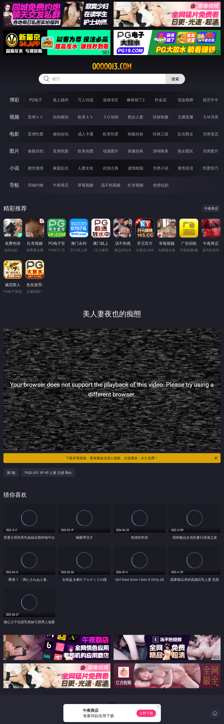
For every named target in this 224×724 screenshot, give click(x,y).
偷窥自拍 (35, 151)
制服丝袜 (135, 134)
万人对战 (85, 100)
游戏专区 (110, 100)
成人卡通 (85, 134)
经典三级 (160, 134)
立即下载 (146, 713)
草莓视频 (85, 185)
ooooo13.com (112, 66)
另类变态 (210, 134)
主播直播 (185, 117)
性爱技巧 (210, 168)
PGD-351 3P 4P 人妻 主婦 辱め (48, 472)
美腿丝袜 (135, 151)
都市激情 (35, 168)
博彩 (14, 99)
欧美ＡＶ (85, 117)
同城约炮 (35, 185)
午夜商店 (60, 185)
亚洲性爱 (35, 134)
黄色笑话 (185, 168)
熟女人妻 (135, 117)
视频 (14, 116)
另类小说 (160, 168)
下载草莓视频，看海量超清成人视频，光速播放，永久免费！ (142, 458)
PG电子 (35, 100)
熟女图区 (185, 151)
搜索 (175, 79)
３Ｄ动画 (110, 117)
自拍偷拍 (60, 117)
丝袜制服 (160, 117)
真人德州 (60, 100)
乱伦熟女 (185, 134)
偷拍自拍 (60, 134)
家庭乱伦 (60, 168)
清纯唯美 (160, 151)
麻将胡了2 (136, 100)
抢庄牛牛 (210, 100)
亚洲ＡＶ (35, 117)
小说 (14, 168)
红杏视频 (135, 185)
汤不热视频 (110, 185)
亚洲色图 (60, 151)
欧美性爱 (110, 134)
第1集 (11, 472)
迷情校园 (135, 168)
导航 (14, 185)
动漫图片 (110, 151)
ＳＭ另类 (210, 117)
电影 (14, 134)
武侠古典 (110, 168)
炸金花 (160, 100)
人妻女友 (85, 168)
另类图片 (210, 151)
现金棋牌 (185, 100)
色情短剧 (160, 185)
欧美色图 (85, 151)
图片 (14, 151)
